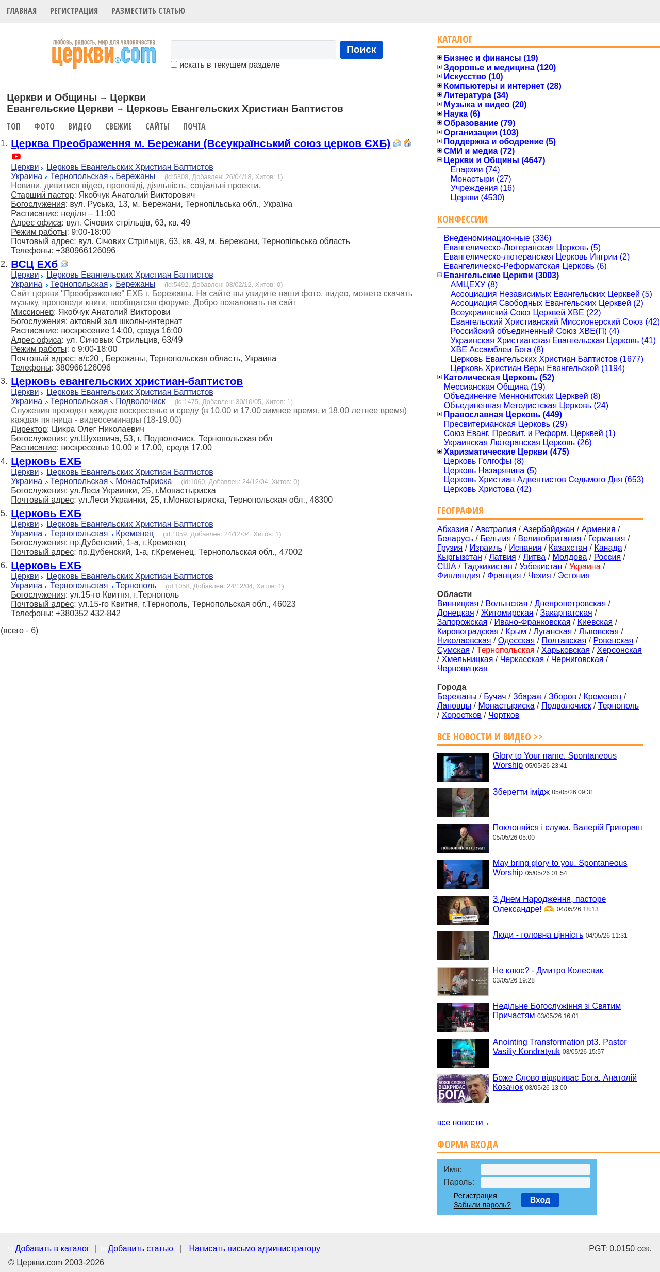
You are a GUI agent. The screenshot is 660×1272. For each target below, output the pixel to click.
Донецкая (455, 612)
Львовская (599, 631)
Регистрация (74, 11)
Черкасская (522, 659)
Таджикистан (488, 566)
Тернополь (136, 585)
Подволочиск (141, 401)
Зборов (562, 696)
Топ (14, 126)
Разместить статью (148, 11)
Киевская (595, 622)
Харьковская (565, 650)
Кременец (135, 533)
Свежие (118, 126)
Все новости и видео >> (490, 737)
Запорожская (462, 622)
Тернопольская (79, 176)
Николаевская (464, 640)
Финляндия (459, 575)
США (446, 566)
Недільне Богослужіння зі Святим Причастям (557, 1011)
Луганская (552, 631)
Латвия (502, 557)
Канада (608, 547)
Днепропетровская (570, 603)
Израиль (486, 547)
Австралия (495, 529)
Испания (525, 547)
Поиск (361, 49)
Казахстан (568, 547)
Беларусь (455, 538)
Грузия (450, 547)
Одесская (516, 640)
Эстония (574, 575)
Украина (26, 176)
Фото (44, 126)
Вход (540, 1200)
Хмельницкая (467, 659)
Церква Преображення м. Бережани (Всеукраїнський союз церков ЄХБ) (200, 143)
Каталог (455, 39)
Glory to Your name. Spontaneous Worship (555, 760)
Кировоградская (468, 631)
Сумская (453, 650)
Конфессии (462, 219)
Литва (534, 557)
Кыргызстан (459, 557)
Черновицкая (462, 668)
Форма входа (467, 1144)
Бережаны (135, 176)
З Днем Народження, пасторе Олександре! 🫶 (549, 903)
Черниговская (577, 659)
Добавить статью (140, 1248)
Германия (606, 538)
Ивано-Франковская (532, 622)
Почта (194, 126)
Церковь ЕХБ (46, 461)
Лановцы (454, 705)
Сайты (157, 126)
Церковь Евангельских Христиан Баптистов (129, 167)
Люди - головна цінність (538, 934)
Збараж (527, 696)
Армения (599, 529)
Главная (22, 11)
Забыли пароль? (482, 1205)
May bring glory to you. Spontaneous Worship (560, 868)
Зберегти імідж (521, 791)
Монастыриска (144, 481)
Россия (607, 557)
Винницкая (457, 603)
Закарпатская (566, 612)
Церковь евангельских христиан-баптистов (127, 381)
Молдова (569, 557)
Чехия (539, 575)
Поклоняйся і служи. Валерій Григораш (567, 827)
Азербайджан (548, 529)
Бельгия (495, 538)
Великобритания (550, 538)
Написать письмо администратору (254, 1248)
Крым (515, 631)
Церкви (25, 167)
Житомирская (507, 612)
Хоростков (462, 715)
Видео (80, 126)
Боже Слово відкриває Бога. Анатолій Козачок (565, 1082)
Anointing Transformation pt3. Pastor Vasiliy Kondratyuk (560, 1046)
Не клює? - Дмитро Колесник (548, 970)
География (460, 511)
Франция (504, 575)
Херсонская (619, 650)
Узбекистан (540, 566)
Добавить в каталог (52, 1248)
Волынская (507, 603)
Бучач (495, 696)
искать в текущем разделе (225, 64)
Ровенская (613, 640)
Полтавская (563, 640)
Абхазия (453, 529)
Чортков (503, 715)
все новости (460, 1122)
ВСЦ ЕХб (34, 264)
